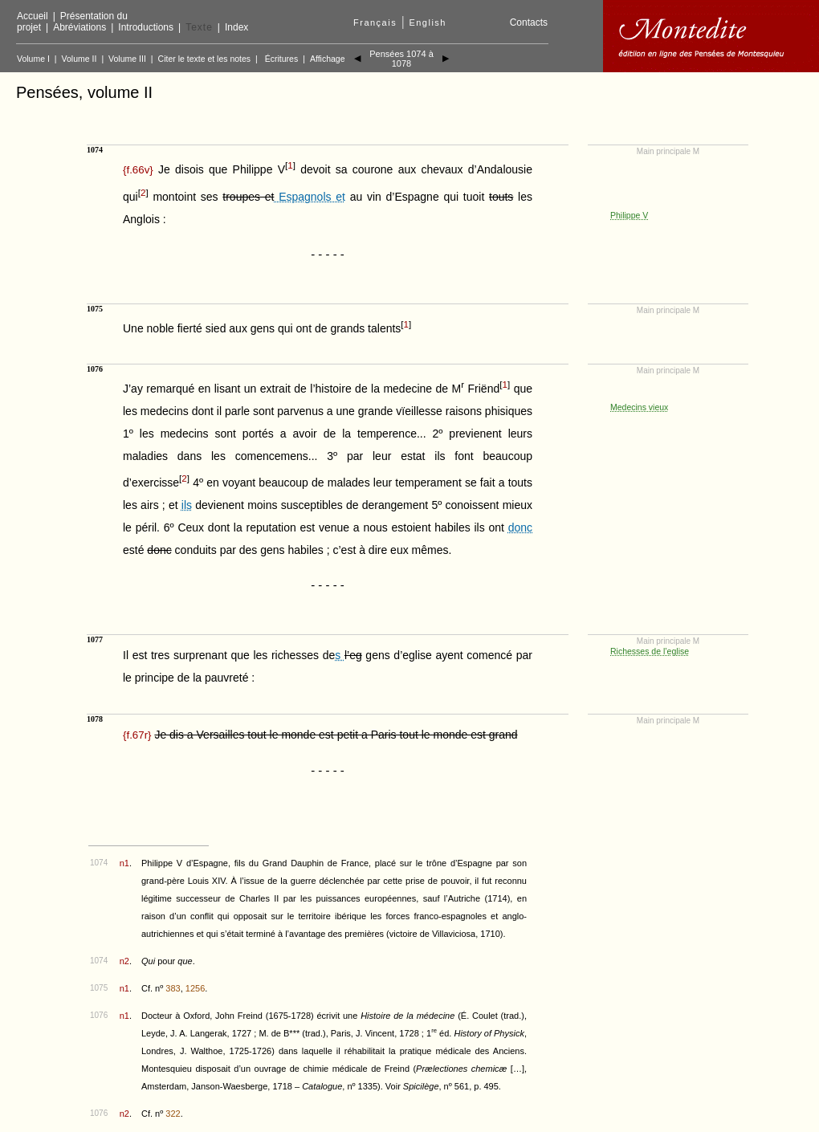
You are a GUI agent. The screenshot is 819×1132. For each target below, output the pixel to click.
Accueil (32, 16)
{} (138, 170)
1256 (195, 988)
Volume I (33, 58)
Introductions (145, 27)
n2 (124, 961)
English (427, 22)
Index (236, 27)
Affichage (327, 58)
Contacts (529, 22)
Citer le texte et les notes (204, 58)
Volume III (127, 58)
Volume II (79, 58)
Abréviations (79, 27)
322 (172, 1113)
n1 (124, 863)
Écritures (281, 58)
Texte (199, 27)
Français (375, 22)
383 (172, 988)
